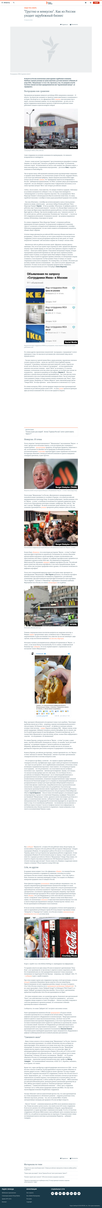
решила (43, 507)
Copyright (29, 1202)
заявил (43, 728)
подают (31, 634)
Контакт (4, 1202)
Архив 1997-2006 (6, 1199)
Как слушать (29, 1192)
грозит (61, 388)
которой (26, 982)
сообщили (36, 647)
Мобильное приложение (9, 1192)
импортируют (52, 582)
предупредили (55, 1013)
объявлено (36, 552)
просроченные (40, 447)
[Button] (64, 25)
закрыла (57, 99)
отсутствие (41, 451)
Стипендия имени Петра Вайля (11, 1196)
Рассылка (29, 1199)
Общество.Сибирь (30, 8)
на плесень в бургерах (56, 638)
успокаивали (45, 883)
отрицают (46, 562)
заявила (41, 179)
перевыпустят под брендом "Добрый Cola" (60, 986)
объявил (58, 871)
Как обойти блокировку (33, 1196)
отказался (44, 900)
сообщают (30, 847)
